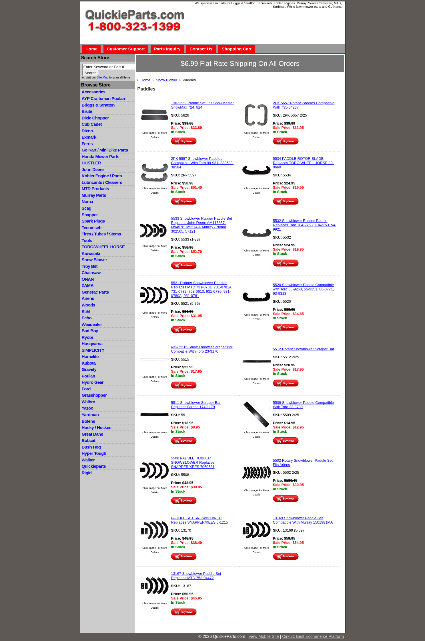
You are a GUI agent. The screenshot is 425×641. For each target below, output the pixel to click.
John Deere (93, 169)
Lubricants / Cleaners (102, 182)
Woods (88, 304)
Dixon (87, 130)
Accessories (93, 91)
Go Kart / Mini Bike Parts (105, 150)
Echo (87, 317)
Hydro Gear (93, 382)
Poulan (88, 375)
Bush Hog (91, 447)
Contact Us (200, 48)
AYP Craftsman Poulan (103, 98)
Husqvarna (92, 343)
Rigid (87, 472)
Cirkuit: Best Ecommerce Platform (313, 636)
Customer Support (126, 48)
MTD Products (95, 188)
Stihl (86, 311)
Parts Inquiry (167, 48)
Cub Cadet (92, 124)
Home (91, 48)
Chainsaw (91, 272)
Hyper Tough (94, 453)
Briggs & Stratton (98, 105)
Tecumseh (91, 227)
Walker (88, 459)
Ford (86, 388)
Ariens (88, 298)
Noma (87, 201)
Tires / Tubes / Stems (101, 233)
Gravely (89, 369)
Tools (87, 240)
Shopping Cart (237, 48)
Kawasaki (91, 253)
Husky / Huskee (96, 427)
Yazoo (87, 408)
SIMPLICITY (93, 350)
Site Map (102, 77)
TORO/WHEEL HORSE (103, 246)
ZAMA (87, 285)
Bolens (88, 421)
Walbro (88, 401)
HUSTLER (91, 162)
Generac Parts (95, 292)
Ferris (87, 143)
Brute (87, 111)
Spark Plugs (93, 221)
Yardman (90, 414)
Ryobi (87, 337)
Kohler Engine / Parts (102, 175)
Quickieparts (94, 466)
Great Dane (92, 434)
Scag (86, 208)
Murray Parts (94, 195)
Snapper (90, 214)
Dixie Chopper (95, 117)
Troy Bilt (89, 266)
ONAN (88, 279)
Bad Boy (90, 330)
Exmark (89, 137)
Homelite (90, 356)
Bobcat (88, 440)
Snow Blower (94, 259)
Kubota (89, 363)
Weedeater (92, 324)
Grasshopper (94, 395)
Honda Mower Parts (100, 156)
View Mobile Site (263, 636)
